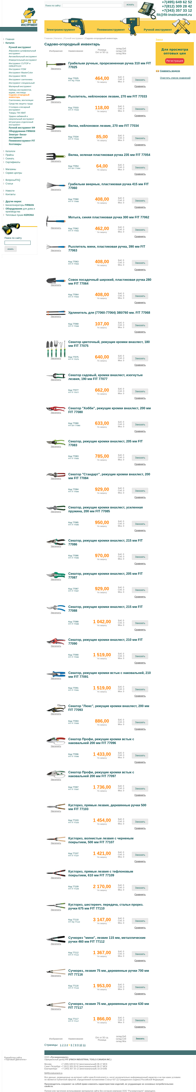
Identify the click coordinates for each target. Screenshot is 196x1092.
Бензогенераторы (20, 205)
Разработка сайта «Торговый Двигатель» (15, 1058)
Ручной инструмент (73, 38)
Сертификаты (13, 162)
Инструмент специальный (21, 83)
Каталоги (10, 151)
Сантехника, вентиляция (21, 100)
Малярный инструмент (20, 86)
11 (84, 1045)
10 (80, 1045)
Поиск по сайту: (53, 5)
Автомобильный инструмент (23, 56)
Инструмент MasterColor (21, 72)
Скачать (10, 158)
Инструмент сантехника (20, 79)
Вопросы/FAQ (13, 180)
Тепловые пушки (20, 215)
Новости (10, 190)
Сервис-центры (14, 173)
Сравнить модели (170, 71)
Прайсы (10, 155)
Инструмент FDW (17, 69)
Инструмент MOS (17, 76)
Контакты (11, 194)
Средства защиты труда (21, 103)
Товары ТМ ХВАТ (17, 113)
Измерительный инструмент (23, 60)
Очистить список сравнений (175, 78)
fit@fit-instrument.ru (53, 1073)
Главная (48, 38)
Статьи (9, 183)
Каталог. (58, 38)
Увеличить (56, 68)
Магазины (11, 169)
